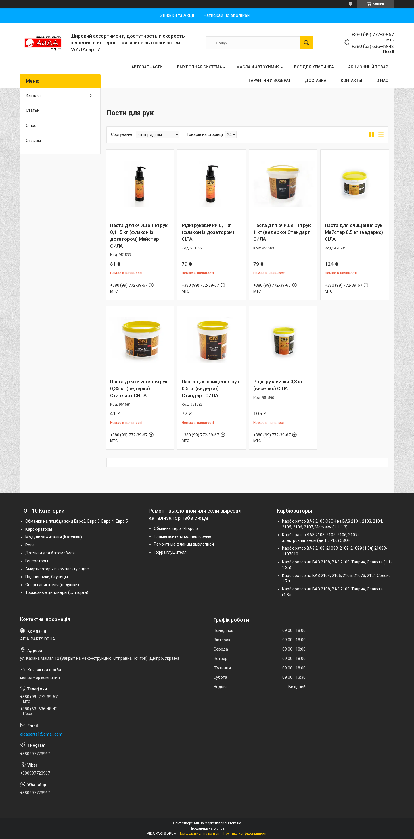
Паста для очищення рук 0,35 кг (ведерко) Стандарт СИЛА (139, 388)
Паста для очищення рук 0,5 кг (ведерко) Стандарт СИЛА (210, 388)
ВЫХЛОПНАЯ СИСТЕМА (199, 67)
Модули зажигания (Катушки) (53, 537)
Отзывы (33, 140)
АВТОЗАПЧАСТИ (147, 67)
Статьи (32, 110)
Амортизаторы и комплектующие (57, 569)
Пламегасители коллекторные (182, 536)
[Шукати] (306, 42)
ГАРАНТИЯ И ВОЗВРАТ (270, 80)
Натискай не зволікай (226, 15)
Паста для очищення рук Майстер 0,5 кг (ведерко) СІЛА (354, 232)
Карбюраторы (38, 529)
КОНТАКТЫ (351, 80)
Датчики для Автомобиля (50, 553)
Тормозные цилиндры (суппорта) (56, 592)
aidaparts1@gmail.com (41, 734)
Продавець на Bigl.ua (207, 828)
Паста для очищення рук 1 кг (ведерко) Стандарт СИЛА (282, 232)
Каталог (33, 95)
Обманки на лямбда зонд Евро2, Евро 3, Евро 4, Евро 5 (76, 521)
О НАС (382, 80)
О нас (31, 125)
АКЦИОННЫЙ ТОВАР (368, 67)
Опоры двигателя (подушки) (52, 584)
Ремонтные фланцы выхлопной (184, 544)
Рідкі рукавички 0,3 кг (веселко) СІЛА (278, 385)
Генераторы (36, 561)
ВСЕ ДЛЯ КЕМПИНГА (314, 67)
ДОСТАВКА (315, 80)
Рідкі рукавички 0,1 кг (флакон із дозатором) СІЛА (208, 232)
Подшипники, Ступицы (46, 576)
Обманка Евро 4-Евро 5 (176, 528)
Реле (30, 545)
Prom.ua (234, 823)
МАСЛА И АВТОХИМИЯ (258, 67)
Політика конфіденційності (245, 834)
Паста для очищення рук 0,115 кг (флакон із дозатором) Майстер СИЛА (139, 235)
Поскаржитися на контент (200, 834)
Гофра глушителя (170, 552)
